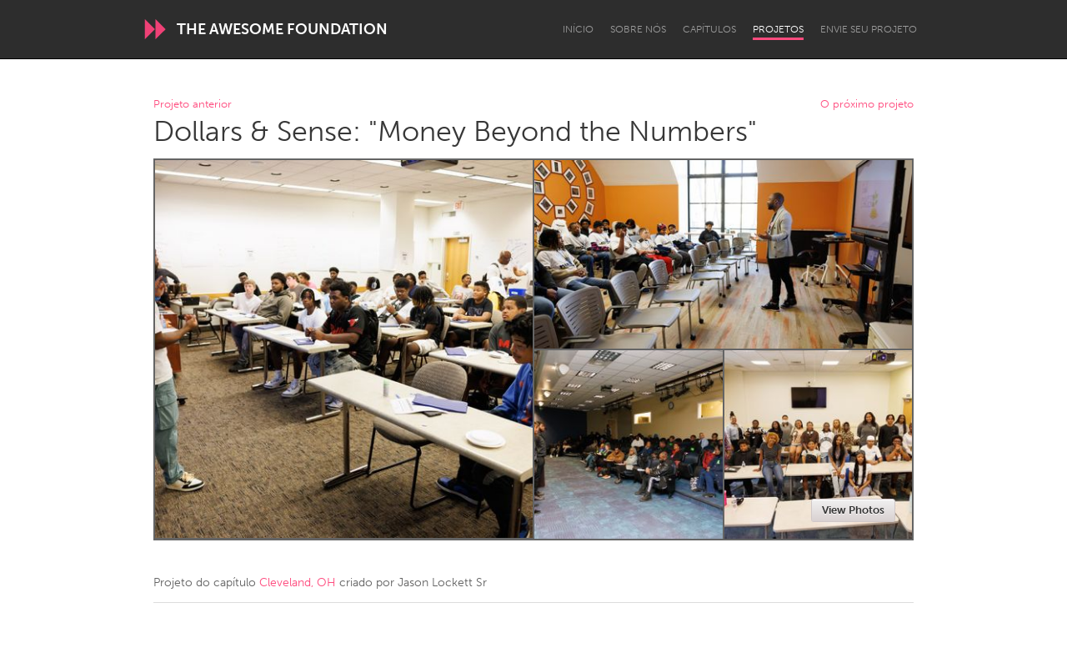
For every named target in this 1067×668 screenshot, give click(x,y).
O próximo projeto (867, 104)
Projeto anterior (192, 104)
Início (578, 29)
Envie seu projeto (868, 29)
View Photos (853, 510)
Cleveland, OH (297, 582)
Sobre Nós (638, 29)
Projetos (778, 29)
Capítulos (709, 29)
